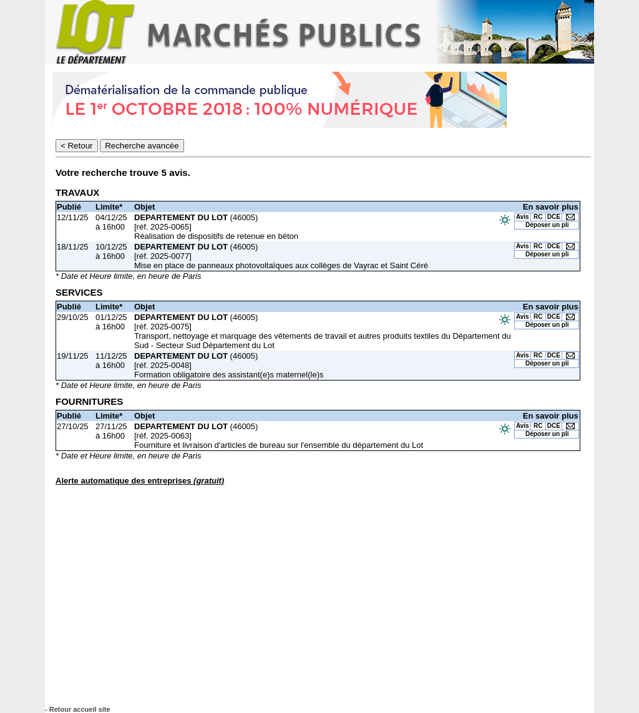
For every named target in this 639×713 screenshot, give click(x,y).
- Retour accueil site (77, 709)
